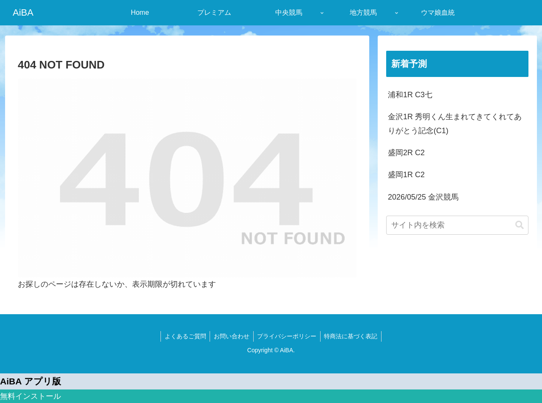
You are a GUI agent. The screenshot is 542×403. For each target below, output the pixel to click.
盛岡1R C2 (406, 174)
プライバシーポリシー (287, 336)
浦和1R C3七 (410, 94)
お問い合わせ (231, 336)
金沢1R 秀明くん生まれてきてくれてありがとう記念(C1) (455, 123)
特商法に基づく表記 (352, 336)
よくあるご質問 (184, 336)
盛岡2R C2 (406, 152)
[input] (457, 225)
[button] (519, 225)
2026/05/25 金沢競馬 (423, 197)
